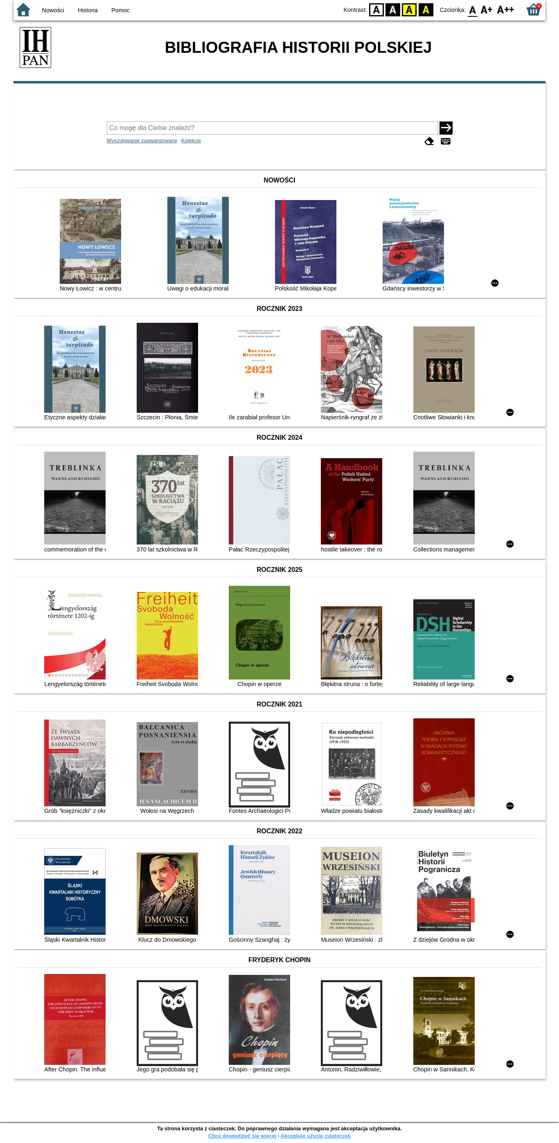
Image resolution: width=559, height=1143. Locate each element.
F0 (472, 9)
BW (393, 9)
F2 (505, 9)
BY (426, 9)
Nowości (53, 10)
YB (409, 9)
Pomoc (120, 10)
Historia (88, 10)
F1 (487, 9)
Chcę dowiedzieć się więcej (242, 1136)
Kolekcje (191, 140)
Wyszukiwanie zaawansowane (142, 140)
